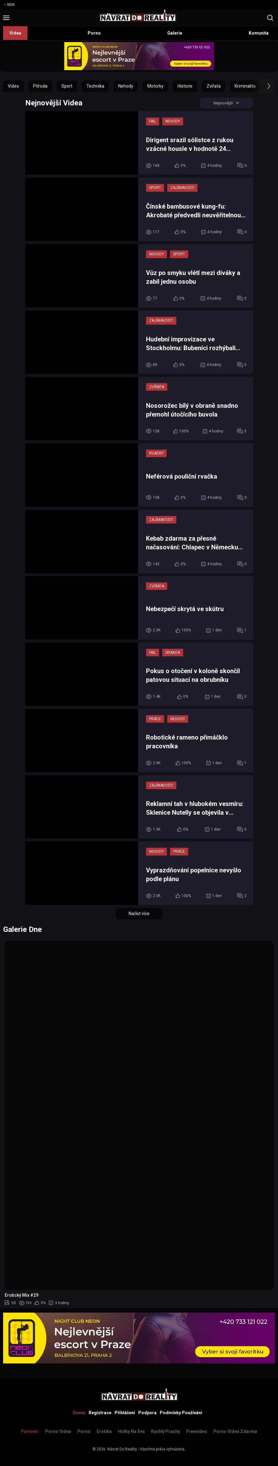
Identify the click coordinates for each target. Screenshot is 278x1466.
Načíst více (139, 914)
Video (13, 86)
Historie (185, 86)
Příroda (40, 86)
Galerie (174, 33)
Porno (94, 33)
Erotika (104, 1431)
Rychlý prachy (165, 1431)
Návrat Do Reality (122, 1449)
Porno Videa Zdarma (235, 1431)
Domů (79, 1412)
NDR (9, 4)
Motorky (155, 86)
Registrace (100, 1412)
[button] (263, 86)
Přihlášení (125, 1412)
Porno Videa (58, 1431)
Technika (95, 86)
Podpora (147, 1412)
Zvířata (214, 86)
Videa (15, 33)
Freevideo (196, 1431)
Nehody (125, 86)
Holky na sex (131, 1431)
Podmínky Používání (181, 1412)
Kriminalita (245, 86)
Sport (66, 86)
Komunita (259, 33)
